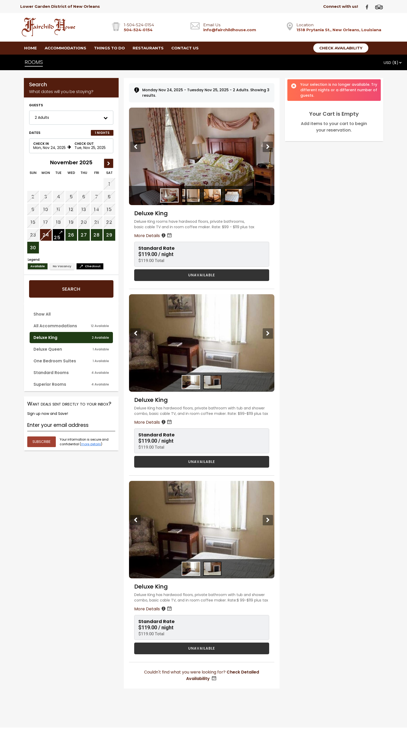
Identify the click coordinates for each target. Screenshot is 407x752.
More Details (153, 236)
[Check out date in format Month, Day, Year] (91, 146)
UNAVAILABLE (201, 275)
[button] (71, 117)
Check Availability (340, 47)
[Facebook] (369, 6)
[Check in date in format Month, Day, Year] (49, 146)
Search (71, 289)
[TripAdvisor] (380, 6)
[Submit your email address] (41, 441)
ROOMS (34, 62)
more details (91, 444)
